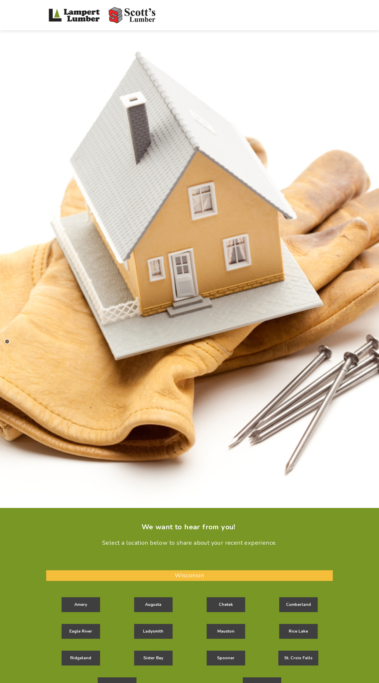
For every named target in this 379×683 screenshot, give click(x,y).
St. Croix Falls (298, 658)
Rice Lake (298, 631)
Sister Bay (153, 658)
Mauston (226, 631)
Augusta (153, 604)
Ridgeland (80, 658)
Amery (80, 604)
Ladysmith (153, 631)
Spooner (226, 658)
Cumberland (298, 604)
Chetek (226, 604)
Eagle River (80, 631)
